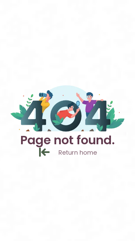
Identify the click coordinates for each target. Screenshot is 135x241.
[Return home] (48, 152)
